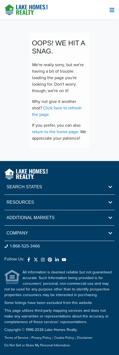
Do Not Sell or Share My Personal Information (37, 345)
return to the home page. (55, 132)
